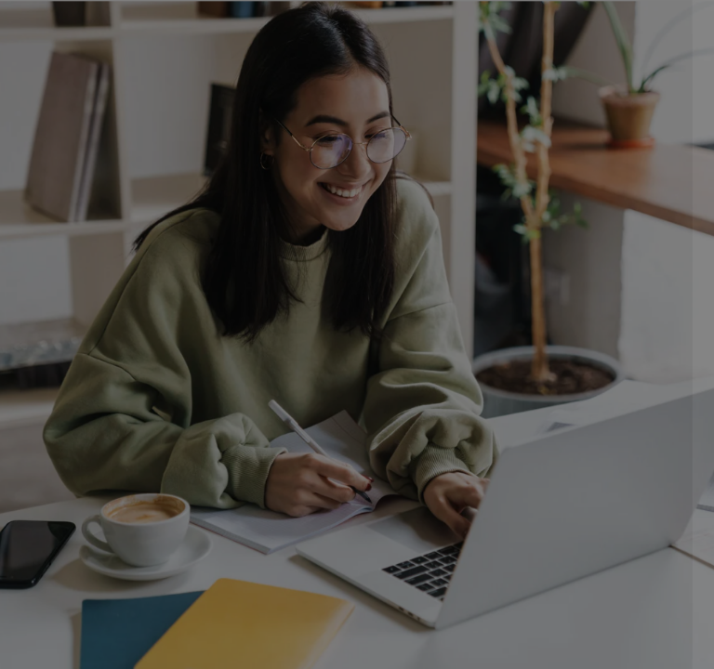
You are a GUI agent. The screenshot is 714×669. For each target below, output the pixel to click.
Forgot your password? (619, 442)
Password (383, 357)
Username (384, 268)
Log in (518, 494)
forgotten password (515, 658)
